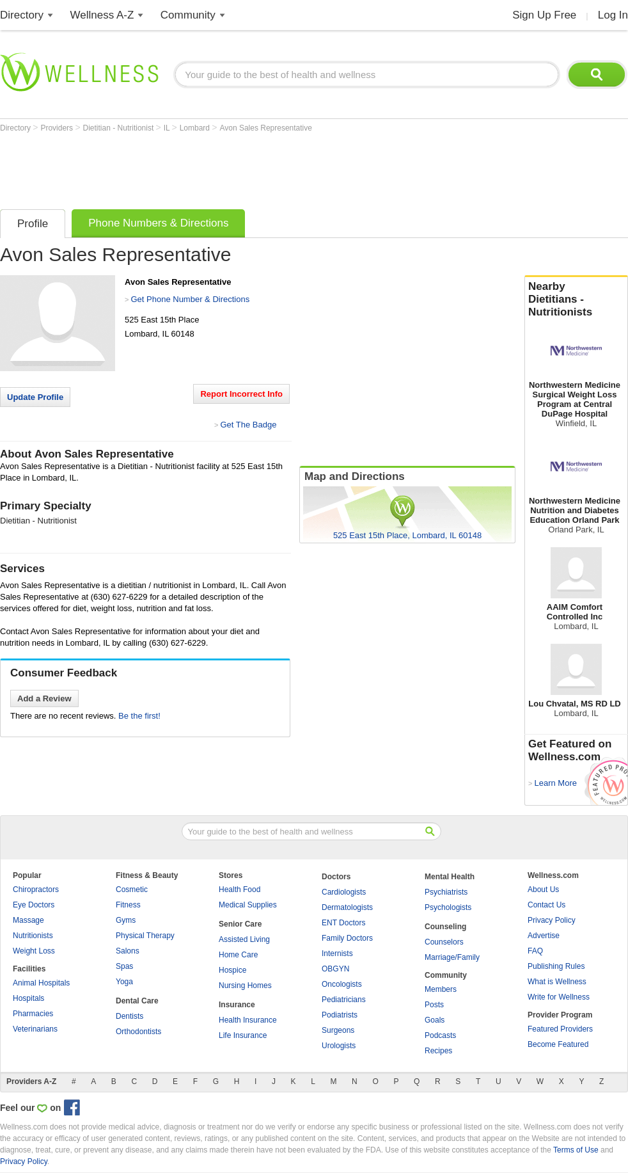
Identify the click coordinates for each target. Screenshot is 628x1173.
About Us (543, 889)
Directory (21, 15)
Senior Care (240, 924)
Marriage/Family (452, 957)
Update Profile (35, 397)
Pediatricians (344, 999)
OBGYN (335, 968)
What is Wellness (557, 981)
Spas (124, 966)
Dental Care (137, 1000)
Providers (57, 128)
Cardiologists (344, 892)
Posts (434, 1004)
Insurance (237, 1004)
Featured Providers (560, 1029)
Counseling (445, 926)
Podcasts (440, 1035)
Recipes (438, 1050)
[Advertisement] (233, 167)
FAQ (535, 950)
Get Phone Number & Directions (189, 299)
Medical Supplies (248, 904)
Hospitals (28, 998)
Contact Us (546, 904)
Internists (337, 953)
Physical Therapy (145, 935)
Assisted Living (244, 939)
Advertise (544, 935)
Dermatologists (347, 907)
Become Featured (558, 1044)
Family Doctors (347, 938)
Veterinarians (35, 1029)
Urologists (339, 1045)
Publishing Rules (556, 966)
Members (441, 989)
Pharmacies (33, 1013)
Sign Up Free (544, 15)
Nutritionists (33, 935)
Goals (434, 1020)
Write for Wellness (559, 997)
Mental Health (450, 876)
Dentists (129, 1016)
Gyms (126, 920)
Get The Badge (248, 424)
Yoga (124, 981)
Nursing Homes (245, 985)
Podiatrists (339, 1014)
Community (188, 15)
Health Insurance (248, 1020)
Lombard (196, 128)
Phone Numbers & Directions (158, 223)
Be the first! (139, 716)
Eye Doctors (33, 904)
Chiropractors (36, 889)
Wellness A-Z (102, 15)
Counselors (444, 942)
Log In (613, 15)
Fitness (128, 904)
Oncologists (342, 984)
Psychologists (448, 907)
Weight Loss (34, 950)
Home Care (238, 954)
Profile (32, 224)
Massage (28, 920)
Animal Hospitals (41, 982)
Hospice (232, 970)
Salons (127, 950)
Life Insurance (243, 1035)
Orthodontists (138, 1031)
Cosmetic (132, 889)
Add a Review (44, 698)
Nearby (576, 299)
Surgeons (338, 1030)
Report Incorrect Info (241, 394)
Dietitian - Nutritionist (119, 128)
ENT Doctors (343, 922)
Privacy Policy (552, 920)
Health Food (239, 889)
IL (168, 128)
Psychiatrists (446, 892)
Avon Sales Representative (265, 128)
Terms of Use (576, 1149)
